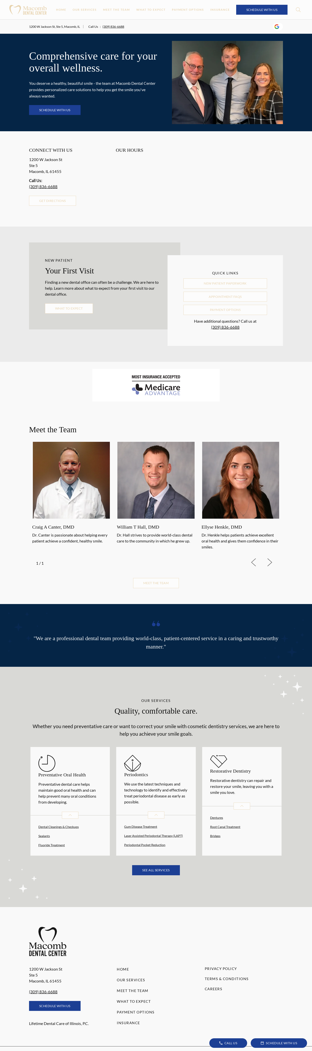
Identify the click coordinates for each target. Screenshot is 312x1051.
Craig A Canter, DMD (53, 527)
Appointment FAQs (225, 296)
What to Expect (151, 9)
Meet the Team (116, 9)
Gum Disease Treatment (140, 826)
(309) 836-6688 (113, 26)
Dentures (216, 817)
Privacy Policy (221, 968)
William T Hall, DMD (138, 527)
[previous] (259, 562)
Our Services (85, 9)
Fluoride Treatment (51, 845)
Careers (213, 989)
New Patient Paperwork (225, 283)
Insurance (220, 9)
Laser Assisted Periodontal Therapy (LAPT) (153, 836)
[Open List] (70, 815)
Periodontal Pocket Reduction (144, 845)
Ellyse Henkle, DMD (222, 527)
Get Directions (52, 201)
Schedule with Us (262, 10)
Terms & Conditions (227, 979)
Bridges (215, 836)
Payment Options (188, 9)
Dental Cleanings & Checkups (58, 827)
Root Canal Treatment (225, 827)
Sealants (44, 836)
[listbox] (156, 496)
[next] (275, 562)
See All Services (156, 870)
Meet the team (156, 583)
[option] (71, 496)
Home (61, 9)
